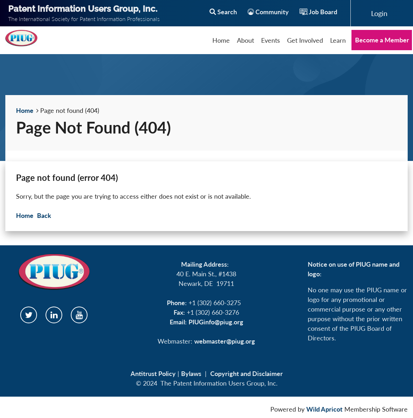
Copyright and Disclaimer (246, 373)
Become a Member (382, 40)
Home (24, 110)
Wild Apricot (324, 409)
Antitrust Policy (153, 373)
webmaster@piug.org (224, 341)
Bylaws (191, 373)
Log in (379, 13)
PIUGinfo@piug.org (216, 322)
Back (44, 215)
